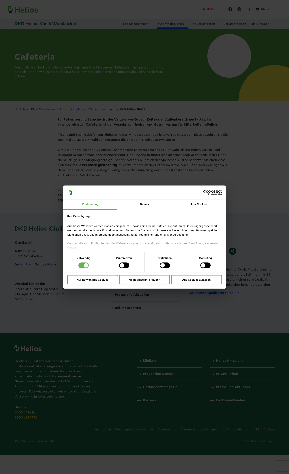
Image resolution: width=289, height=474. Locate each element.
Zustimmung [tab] (90, 204)
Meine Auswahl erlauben (144, 279)
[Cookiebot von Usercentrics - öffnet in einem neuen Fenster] (206, 192)
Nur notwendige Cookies (93, 279)
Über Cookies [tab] (199, 204)
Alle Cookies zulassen (196, 279)
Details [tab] (144, 204)
